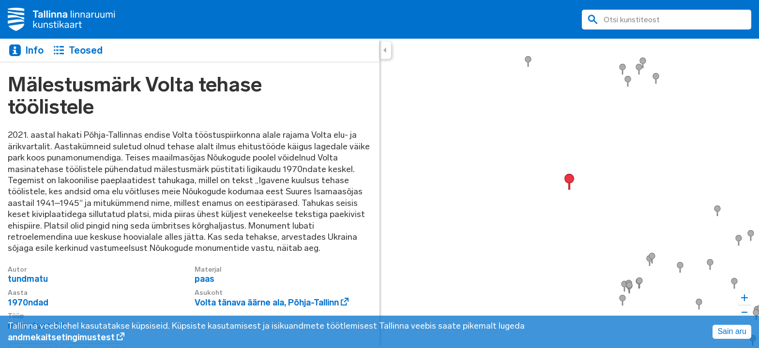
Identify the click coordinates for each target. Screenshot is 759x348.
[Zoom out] (744, 312)
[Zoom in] (744, 298)
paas (204, 279)
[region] (379, 193)
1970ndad (28, 302)
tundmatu (28, 279)
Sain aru (731, 331)
